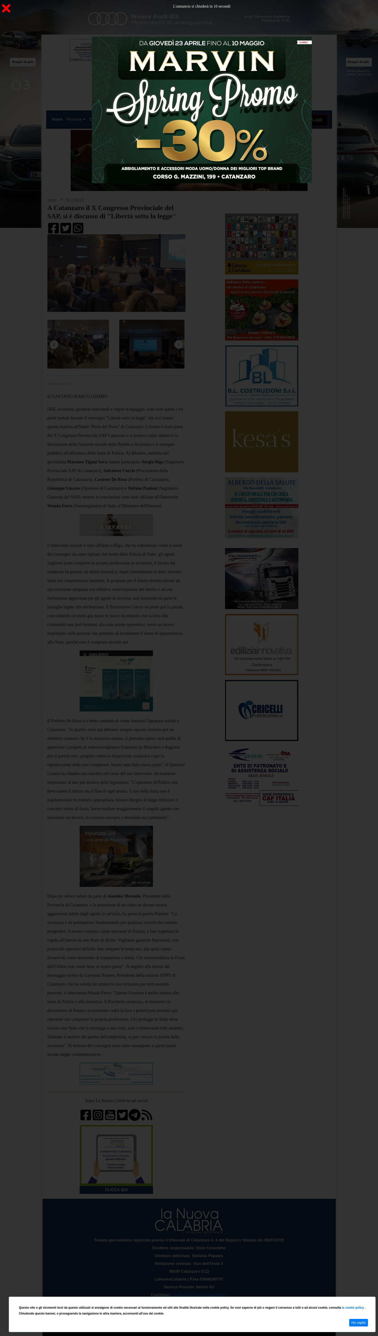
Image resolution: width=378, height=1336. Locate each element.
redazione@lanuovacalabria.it (199, 1295)
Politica (116, 119)
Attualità (150, 119)
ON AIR (313, 120)
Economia (171, 119)
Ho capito (358, 1323)
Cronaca (97, 119)
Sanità (133, 119)
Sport (189, 119)
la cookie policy (353, 1307)
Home (58, 118)
